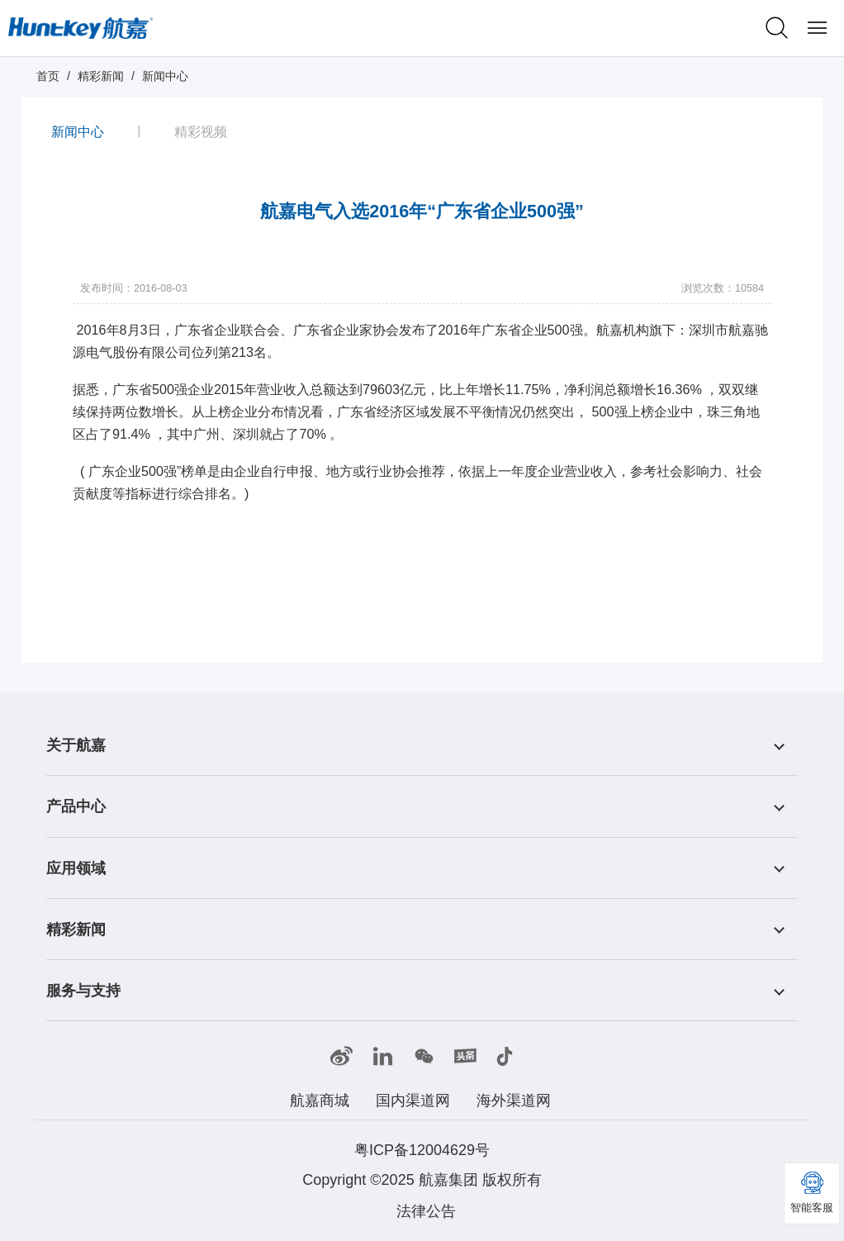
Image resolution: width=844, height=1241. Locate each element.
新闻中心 (165, 76)
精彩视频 (200, 130)
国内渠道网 (413, 1100)
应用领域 (76, 868)
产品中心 (76, 807)
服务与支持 (83, 990)
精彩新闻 (101, 76)
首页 (47, 76)
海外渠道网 (514, 1100)
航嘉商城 (319, 1100)
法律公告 (426, 1211)
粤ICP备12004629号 (422, 1150)
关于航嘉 (76, 745)
